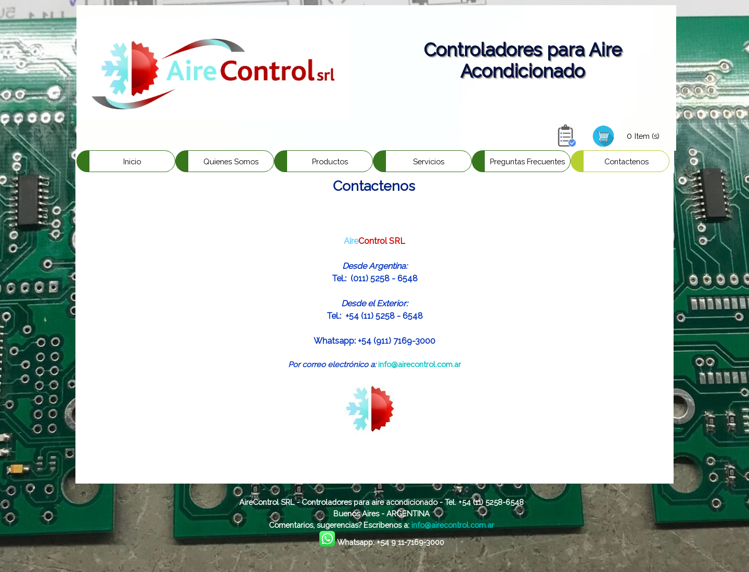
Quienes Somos (231, 161)
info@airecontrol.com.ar (419, 364)
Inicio (132, 161)
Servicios (428, 161)
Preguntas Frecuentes (527, 161)
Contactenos (626, 161)
